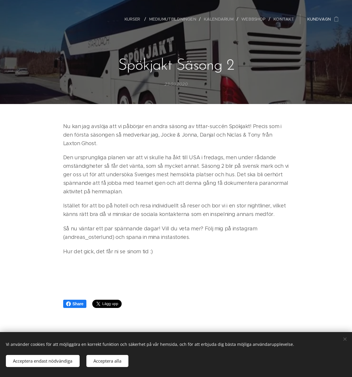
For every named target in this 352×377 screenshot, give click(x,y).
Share (74, 303)
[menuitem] (138, 19)
